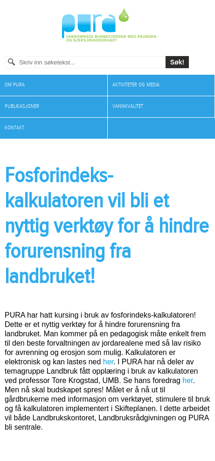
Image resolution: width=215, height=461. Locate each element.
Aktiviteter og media (136, 84)
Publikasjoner (22, 106)
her (108, 362)
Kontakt (14, 127)
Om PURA (15, 84)
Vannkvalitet (127, 106)
